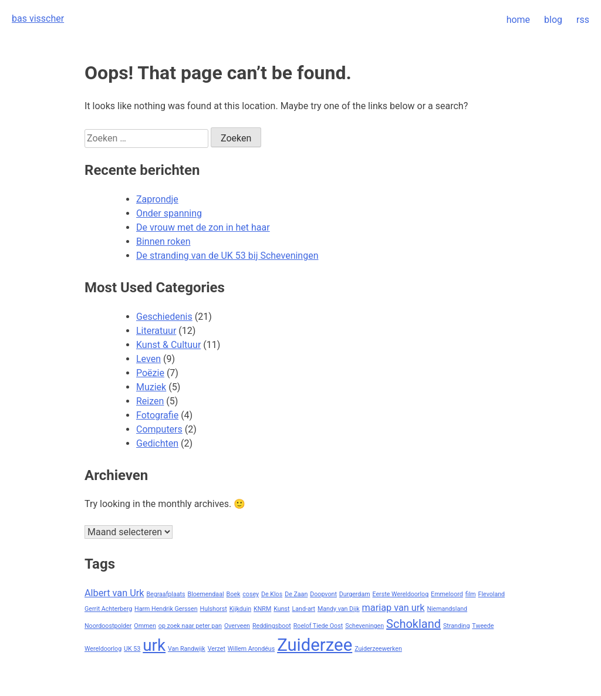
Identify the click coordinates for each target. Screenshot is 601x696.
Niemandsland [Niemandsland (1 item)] (447, 609)
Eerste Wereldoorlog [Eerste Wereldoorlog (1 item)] (401, 594)
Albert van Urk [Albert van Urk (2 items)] (114, 593)
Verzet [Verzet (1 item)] (216, 649)
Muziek (151, 387)
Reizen (150, 401)
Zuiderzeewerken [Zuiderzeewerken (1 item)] (378, 649)
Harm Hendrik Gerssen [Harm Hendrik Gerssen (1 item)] (165, 609)
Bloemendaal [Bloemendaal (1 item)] (206, 594)
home (518, 19)
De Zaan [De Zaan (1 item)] (296, 594)
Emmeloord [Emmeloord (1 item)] (447, 594)
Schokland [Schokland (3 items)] (413, 624)
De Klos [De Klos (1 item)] (271, 594)
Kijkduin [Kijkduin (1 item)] (240, 609)
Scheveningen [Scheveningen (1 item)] (364, 626)
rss (582, 19)
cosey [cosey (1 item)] (250, 594)
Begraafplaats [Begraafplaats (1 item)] (165, 594)
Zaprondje (157, 199)
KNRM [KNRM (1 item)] (262, 609)
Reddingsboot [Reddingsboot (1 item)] (271, 626)
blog (553, 19)
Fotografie (157, 415)
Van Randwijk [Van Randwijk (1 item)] (186, 649)
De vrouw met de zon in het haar (203, 227)
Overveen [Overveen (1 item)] (237, 626)
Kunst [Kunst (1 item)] (281, 609)
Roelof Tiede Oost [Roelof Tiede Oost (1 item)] (318, 626)
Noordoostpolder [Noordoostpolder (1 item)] (108, 626)
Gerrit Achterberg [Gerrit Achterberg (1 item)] (108, 609)
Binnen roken (163, 241)
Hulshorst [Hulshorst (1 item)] (213, 609)
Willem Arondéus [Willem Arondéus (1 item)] (251, 649)
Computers (159, 429)
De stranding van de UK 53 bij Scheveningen (227, 255)
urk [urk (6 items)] (154, 645)
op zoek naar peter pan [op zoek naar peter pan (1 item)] (190, 626)
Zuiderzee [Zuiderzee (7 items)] (314, 645)
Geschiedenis (164, 316)
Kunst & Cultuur (168, 344)
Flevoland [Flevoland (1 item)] (491, 594)
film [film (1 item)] (470, 594)
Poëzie (150, 373)
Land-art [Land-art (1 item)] (304, 609)
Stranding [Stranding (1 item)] (456, 626)
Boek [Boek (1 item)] (234, 594)
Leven (148, 358)
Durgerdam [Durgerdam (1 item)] (354, 594)
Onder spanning (169, 213)
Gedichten (157, 443)
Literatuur (156, 330)
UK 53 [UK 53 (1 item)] (132, 649)
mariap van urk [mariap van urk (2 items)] (393, 607)
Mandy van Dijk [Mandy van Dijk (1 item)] (339, 609)
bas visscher (38, 18)
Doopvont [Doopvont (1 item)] (323, 594)
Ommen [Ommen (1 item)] (145, 626)
